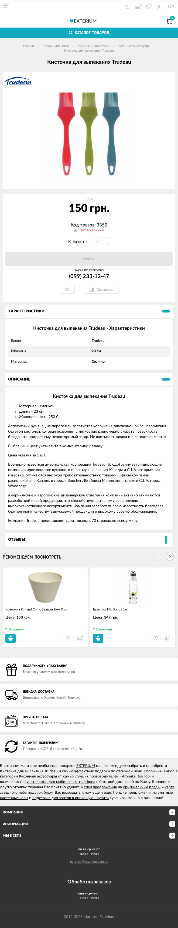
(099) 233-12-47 (89, 276)
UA (171, 6)
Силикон (99, 361)
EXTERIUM (85, 766)
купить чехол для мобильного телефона (60, 782)
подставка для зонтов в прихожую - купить (70, 798)
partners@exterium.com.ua (89, 861)
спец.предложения (100, 787)
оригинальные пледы (141, 787)
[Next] (170, 557)
